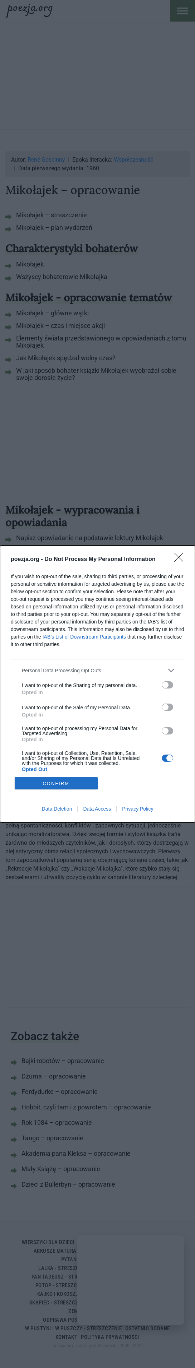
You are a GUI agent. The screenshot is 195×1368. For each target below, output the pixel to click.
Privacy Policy (137, 809)
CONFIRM (56, 783)
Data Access (97, 809)
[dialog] (97, 684)
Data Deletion (57, 809)
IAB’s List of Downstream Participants (84, 637)
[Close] (181, 559)
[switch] (167, 684)
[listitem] (97, 670)
